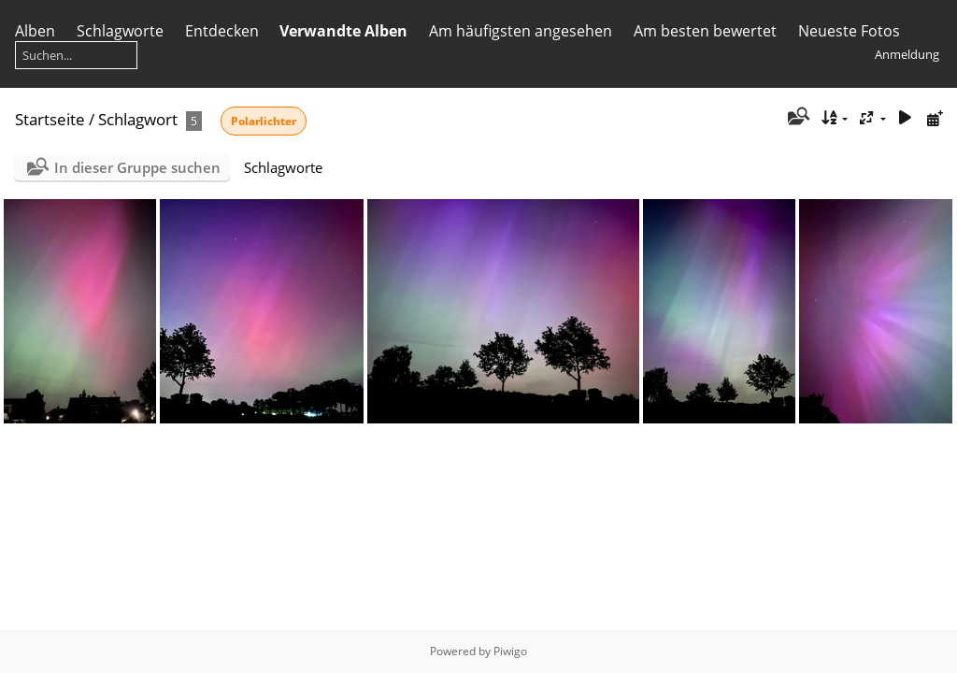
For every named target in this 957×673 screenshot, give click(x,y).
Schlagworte (120, 31)
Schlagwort (138, 119)
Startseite (50, 119)
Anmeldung (907, 54)
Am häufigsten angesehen (520, 31)
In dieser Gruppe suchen (137, 167)
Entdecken (222, 31)
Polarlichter (263, 121)
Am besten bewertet (705, 31)
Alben (35, 31)
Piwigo (510, 651)
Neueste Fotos (849, 31)
